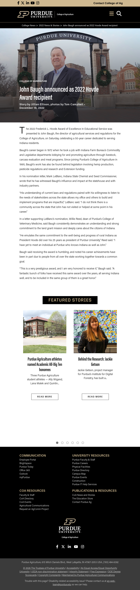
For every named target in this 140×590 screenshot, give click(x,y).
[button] (57, 443)
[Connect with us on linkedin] (27, 3)
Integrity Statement (79, 572)
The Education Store (82, 499)
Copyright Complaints (49, 575)
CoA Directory (26, 499)
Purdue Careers (80, 463)
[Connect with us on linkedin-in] (69, 547)
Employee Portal (27, 460)
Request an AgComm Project (34, 509)
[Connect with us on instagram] (37, 3)
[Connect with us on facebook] (18, 3)
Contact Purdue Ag (82, 502)
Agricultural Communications (34, 506)
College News (28, 25)
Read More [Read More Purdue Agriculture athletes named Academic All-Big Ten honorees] (44, 396)
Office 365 (24, 470)
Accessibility (73, 568)
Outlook (23, 474)
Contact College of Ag (108, 3)
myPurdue (24, 477)
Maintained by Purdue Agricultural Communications (88, 575)
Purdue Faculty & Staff (83, 460)
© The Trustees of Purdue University (44, 568)
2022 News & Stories (49, 25)
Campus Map (79, 474)
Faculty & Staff (26, 495)
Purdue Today (26, 467)
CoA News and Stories (83, 495)
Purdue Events (79, 477)
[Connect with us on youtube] (33, 3)
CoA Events (25, 502)
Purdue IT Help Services (84, 484)
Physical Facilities (81, 467)
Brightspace (25, 463)
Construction (78, 481)
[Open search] (119, 14)
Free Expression (98, 572)
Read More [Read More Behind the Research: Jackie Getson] (95, 396)
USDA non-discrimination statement (49, 572)
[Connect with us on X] (22, 3)
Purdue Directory (80, 470)
